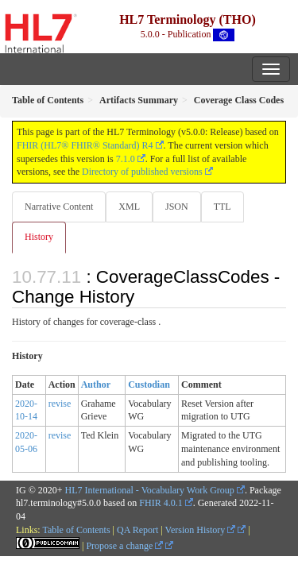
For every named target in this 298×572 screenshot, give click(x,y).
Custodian (149, 384)
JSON (176, 206)
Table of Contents (76, 529)
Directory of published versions (142, 171)
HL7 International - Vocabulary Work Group (149, 490)
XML (129, 206)
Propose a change (124, 545)
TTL (222, 206)
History (39, 236)
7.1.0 (125, 158)
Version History (200, 529)
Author (95, 384)
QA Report (137, 529)
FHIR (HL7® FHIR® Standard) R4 (85, 145)
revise (60, 403)
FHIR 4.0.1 (160, 502)
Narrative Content (59, 206)
